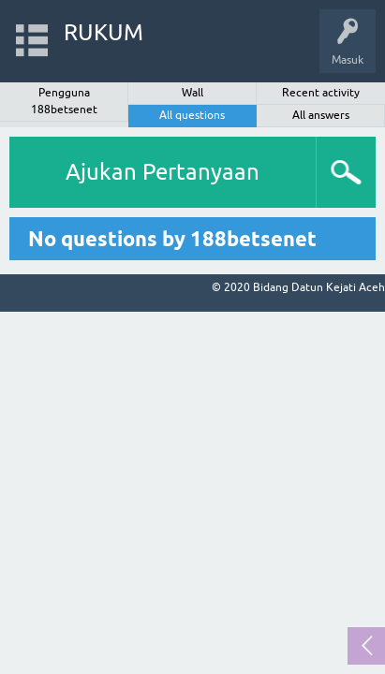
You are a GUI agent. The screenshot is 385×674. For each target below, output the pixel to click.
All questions (192, 115)
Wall (192, 92)
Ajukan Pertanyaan (162, 171)
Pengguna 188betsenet (64, 101)
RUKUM (103, 32)
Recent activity (321, 92)
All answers (320, 115)
